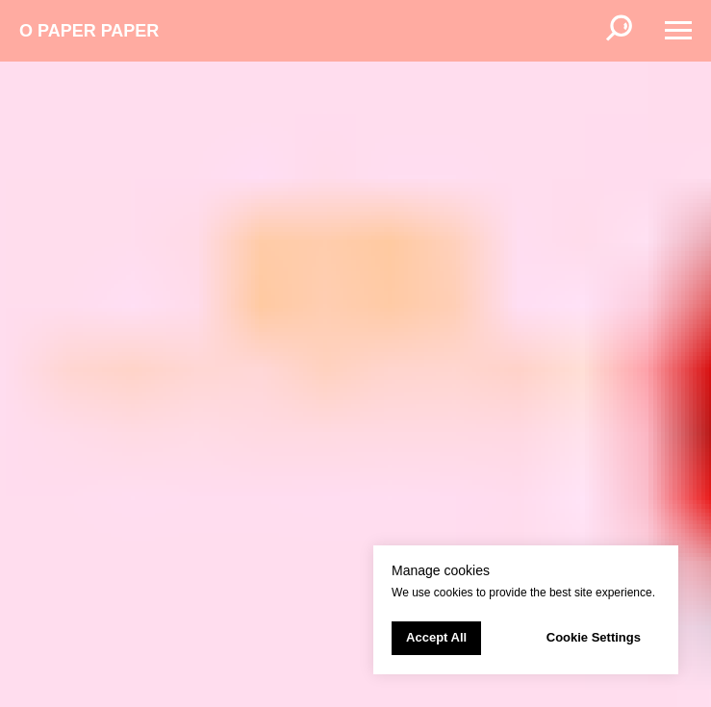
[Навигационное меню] (678, 30)
